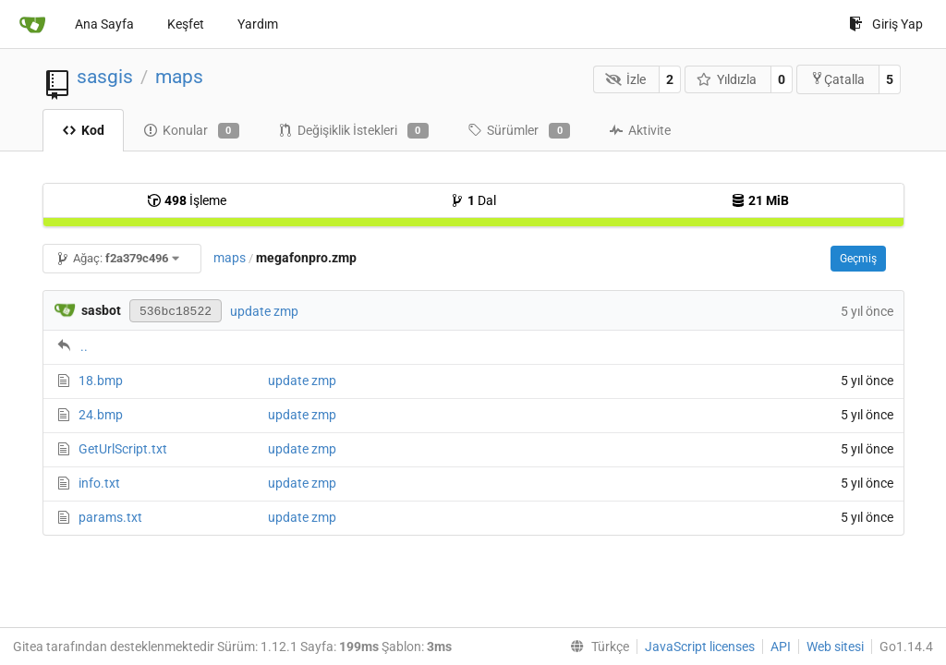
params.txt (110, 517)
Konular (191, 131)
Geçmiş (858, 258)
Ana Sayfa (104, 24)
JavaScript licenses (700, 646)
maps (179, 77)
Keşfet (185, 24)
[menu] (596, 646)
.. (84, 346)
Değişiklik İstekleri (353, 131)
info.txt (99, 483)
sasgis (105, 77)
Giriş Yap (886, 24)
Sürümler (518, 131)
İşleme (186, 200)
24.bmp (101, 414)
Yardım (257, 24)
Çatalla (837, 79)
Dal (473, 200)
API (780, 646)
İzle (625, 79)
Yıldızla (727, 79)
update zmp (264, 311)
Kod (83, 130)
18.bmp (101, 380)
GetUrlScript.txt (123, 448)
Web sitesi (835, 646)
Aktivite (640, 130)
